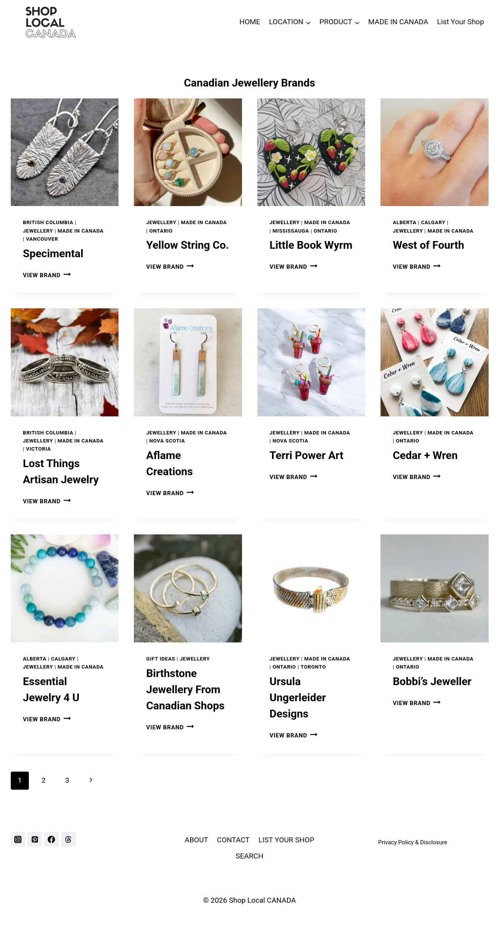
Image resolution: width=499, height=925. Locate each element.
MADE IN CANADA (398, 21)
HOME (249, 21)
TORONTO (313, 667)
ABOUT (196, 839)
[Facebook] (51, 839)
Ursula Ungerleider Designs (298, 697)
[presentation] (65, 152)
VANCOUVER (42, 239)
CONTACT (233, 839)
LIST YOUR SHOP (286, 839)
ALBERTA (404, 222)
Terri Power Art (307, 455)
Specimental (53, 253)
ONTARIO (161, 231)
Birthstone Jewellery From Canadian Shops (185, 689)
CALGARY (433, 222)
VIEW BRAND (47, 275)
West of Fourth (428, 245)
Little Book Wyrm (311, 245)
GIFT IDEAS (160, 659)
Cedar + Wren (425, 455)
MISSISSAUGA (290, 231)
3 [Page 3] (67, 780)
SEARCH (249, 856)
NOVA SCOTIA (167, 441)
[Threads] (68, 839)
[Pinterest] (34, 839)
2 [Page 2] (44, 780)
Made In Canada (81, 231)
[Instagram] (18, 839)
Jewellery (38, 231)
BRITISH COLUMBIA (48, 222)
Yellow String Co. (187, 245)
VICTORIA (38, 449)
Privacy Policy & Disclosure (412, 842)
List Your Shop (460, 21)
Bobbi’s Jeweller (432, 681)
